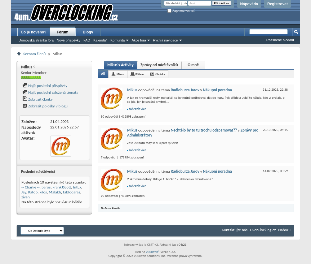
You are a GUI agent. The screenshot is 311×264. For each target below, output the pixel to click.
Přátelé (140, 74)
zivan (25, 197)
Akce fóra (138, 40)
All (103, 74)
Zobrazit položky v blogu (45, 106)
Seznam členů (34, 53)
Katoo (33, 192)
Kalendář (100, 40)
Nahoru (284, 229)
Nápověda (249, 4)
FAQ (86, 40)
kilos (43, 192)
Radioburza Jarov (185, 90)
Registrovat (277, 4)
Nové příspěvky (68, 40)
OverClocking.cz (263, 229)
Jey (23, 192)
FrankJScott (62, 187)
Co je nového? (34, 32)
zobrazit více (137, 109)
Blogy (88, 32)
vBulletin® (153, 252)
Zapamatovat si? (181, 11)
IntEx (77, 187)
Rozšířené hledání (280, 40)
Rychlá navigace (165, 40)
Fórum (62, 32)
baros (46, 187)
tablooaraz (71, 192)
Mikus (120, 74)
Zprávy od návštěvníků (159, 65)
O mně (193, 65)
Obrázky (160, 74)
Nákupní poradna (217, 90)
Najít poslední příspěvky (44, 85)
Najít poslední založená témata (50, 92)
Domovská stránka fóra (36, 40)
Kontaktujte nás (234, 229)
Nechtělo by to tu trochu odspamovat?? (204, 130)
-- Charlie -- (30, 187)
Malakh (55, 192)
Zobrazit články (37, 99)
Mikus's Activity (120, 65)
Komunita (117, 40)
